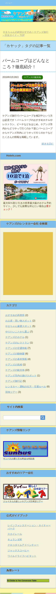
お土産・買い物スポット (18, 320)
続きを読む (48, 143)
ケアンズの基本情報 (16, 359)
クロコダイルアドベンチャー (23, 545)
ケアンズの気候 (13, 364)
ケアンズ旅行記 (13, 381)
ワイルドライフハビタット (22, 556)
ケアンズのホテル (14, 337)
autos (25, 263)
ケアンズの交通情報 (16, 348)
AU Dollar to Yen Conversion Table (22, 581)
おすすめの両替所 (14, 315)
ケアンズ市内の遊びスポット (20, 375)
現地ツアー (11, 392)
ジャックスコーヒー (18, 550)
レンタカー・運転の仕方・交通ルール (25, 386)
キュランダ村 (15, 539)
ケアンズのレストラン (17, 342)
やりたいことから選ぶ (17, 331)
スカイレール (15, 534)
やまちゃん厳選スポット (18, 326)
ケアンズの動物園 (14, 353)
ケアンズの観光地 (32, 77)
